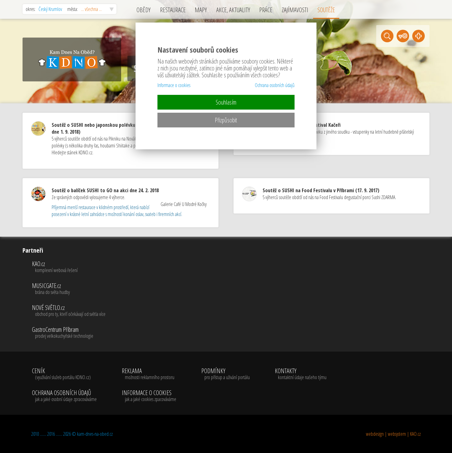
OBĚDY (143, 10)
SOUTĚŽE (326, 10)
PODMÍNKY (225, 374)
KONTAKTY (300, 374)
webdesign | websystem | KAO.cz (393, 433)
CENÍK (64, 374)
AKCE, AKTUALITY (233, 10)
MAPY (201, 10)
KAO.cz (68, 267)
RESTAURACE (173, 10)
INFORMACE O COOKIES (149, 396)
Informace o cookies (173, 85)
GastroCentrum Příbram (68, 333)
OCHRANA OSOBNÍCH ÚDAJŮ (64, 396)
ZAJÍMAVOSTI (295, 10)
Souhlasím (226, 102)
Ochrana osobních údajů (275, 85)
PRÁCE (265, 10)
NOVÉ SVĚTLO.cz (68, 311)
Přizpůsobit (226, 120)
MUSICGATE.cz (68, 289)
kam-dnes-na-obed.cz (95, 433)
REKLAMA (149, 374)
